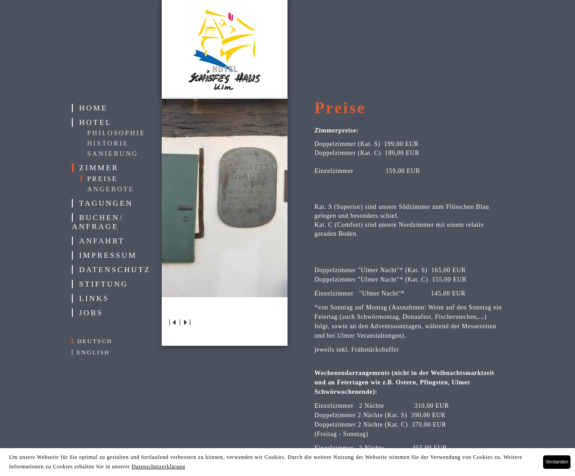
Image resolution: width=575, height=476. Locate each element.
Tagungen (106, 203)
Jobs (91, 313)
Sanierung (112, 153)
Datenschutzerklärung (158, 466)
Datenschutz (114, 269)
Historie (107, 143)
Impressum (108, 255)
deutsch (94, 341)
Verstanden (556, 461)
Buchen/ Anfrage (97, 222)
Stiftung (103, 284)
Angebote (110, 189)
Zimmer (99, 167)
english (93, 352)
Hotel (95, 122)
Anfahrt (102, 241)
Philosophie (116, 133)
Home (93, 108)
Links (94, 298)
